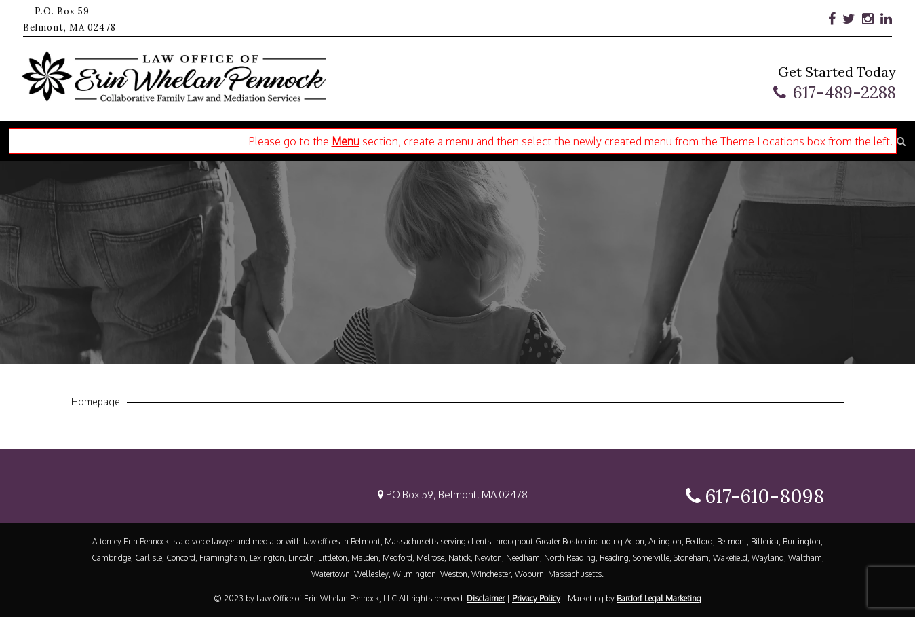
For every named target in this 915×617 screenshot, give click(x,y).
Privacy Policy (536, 598)
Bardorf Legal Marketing (659, 598)
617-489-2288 (844, 92)
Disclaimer (486, 598)
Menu (345, 141)
